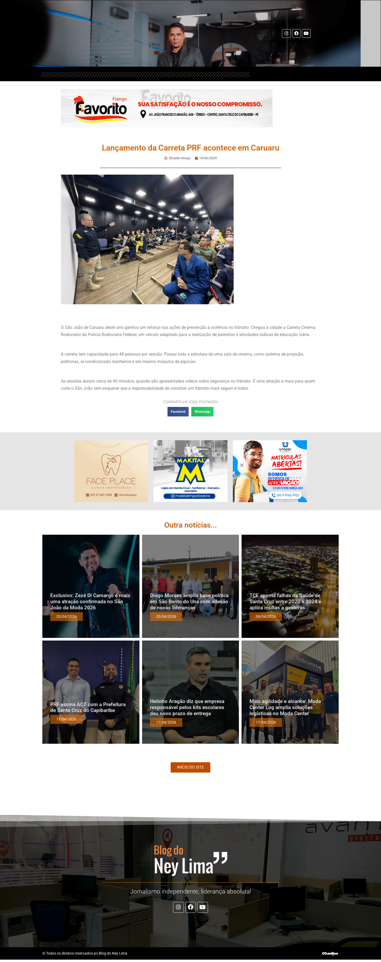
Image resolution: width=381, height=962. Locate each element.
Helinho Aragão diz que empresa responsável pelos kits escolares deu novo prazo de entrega (187, 707)
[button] (178, 411)
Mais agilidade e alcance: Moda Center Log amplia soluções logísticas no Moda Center (285, 707)
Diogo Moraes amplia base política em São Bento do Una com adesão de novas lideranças (189, 601)
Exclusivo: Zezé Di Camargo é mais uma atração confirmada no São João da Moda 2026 (90, 601)
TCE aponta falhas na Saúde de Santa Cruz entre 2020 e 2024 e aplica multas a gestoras (285, 601)
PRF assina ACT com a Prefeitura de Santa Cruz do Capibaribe (88, 707)
